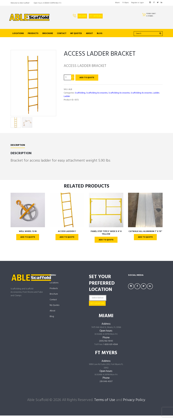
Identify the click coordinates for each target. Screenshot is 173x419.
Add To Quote (87, 78)
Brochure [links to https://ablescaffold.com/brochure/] (47, 33)
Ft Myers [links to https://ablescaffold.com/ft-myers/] (125, 2)
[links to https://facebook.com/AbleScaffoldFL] (154, 3)
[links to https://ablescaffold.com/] (29, 17)
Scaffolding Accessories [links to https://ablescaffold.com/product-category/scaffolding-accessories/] (97, 93)
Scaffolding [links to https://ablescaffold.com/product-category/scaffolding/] (80, 93)
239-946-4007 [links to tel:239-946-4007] (106, 385)
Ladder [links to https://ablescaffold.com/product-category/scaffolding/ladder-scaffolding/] (67, 96)
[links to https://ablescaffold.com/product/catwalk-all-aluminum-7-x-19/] (145, 212)
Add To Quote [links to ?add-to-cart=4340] (106, 242)
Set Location (100, 306)
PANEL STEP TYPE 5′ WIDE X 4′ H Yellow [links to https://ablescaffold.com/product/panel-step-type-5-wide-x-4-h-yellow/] (106, 235)
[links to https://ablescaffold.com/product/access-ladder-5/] (67, 212)
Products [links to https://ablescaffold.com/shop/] (33, 33)
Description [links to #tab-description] (18, 147)
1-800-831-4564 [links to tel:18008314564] (110, 348)
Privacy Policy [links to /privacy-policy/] (134, 404)
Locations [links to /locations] (18, 33)
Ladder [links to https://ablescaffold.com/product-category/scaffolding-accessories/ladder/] (157, 93)
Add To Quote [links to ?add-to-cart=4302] (145, 239)
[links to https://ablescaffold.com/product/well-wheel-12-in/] (28, 212)
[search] (148, 33)
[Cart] (150, 15)
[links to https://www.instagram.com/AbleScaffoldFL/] (150, 3)
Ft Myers (96, 16)
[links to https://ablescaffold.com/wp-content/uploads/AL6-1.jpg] (33, 84)
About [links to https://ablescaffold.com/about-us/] (89, 33)
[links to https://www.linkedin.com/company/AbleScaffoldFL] (161, 3)
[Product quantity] (69, 77)
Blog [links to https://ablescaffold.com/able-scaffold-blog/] (99, 33)
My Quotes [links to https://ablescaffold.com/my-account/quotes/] (76, 33)
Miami (82, 16)
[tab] (18, 148)
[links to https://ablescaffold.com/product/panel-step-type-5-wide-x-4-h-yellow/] (106, 212)
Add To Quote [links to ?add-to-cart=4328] (27, 239)
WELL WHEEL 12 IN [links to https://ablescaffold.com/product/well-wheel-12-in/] (28, 233)
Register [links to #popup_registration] (134, 2)
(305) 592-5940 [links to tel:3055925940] (106, 344)
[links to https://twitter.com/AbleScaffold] (158, 3)
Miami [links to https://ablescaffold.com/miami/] (117, 2)
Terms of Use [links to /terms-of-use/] (104, 404)
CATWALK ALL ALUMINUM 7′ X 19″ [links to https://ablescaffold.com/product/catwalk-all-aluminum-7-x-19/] (145, 233)
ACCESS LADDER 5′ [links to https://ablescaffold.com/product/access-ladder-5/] (67, 233)
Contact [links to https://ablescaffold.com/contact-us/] (61, 33)
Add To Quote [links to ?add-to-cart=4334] (67, 239)
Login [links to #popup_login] (142, 2)
